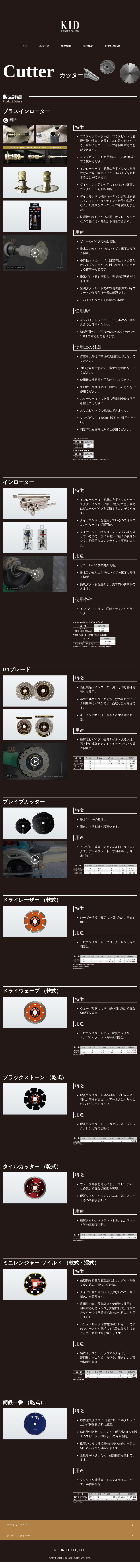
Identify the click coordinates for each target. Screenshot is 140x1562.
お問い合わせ (112, 45)
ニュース (44, 45)
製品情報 (66, 45)
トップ (23, 45)
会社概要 (88, 45)
